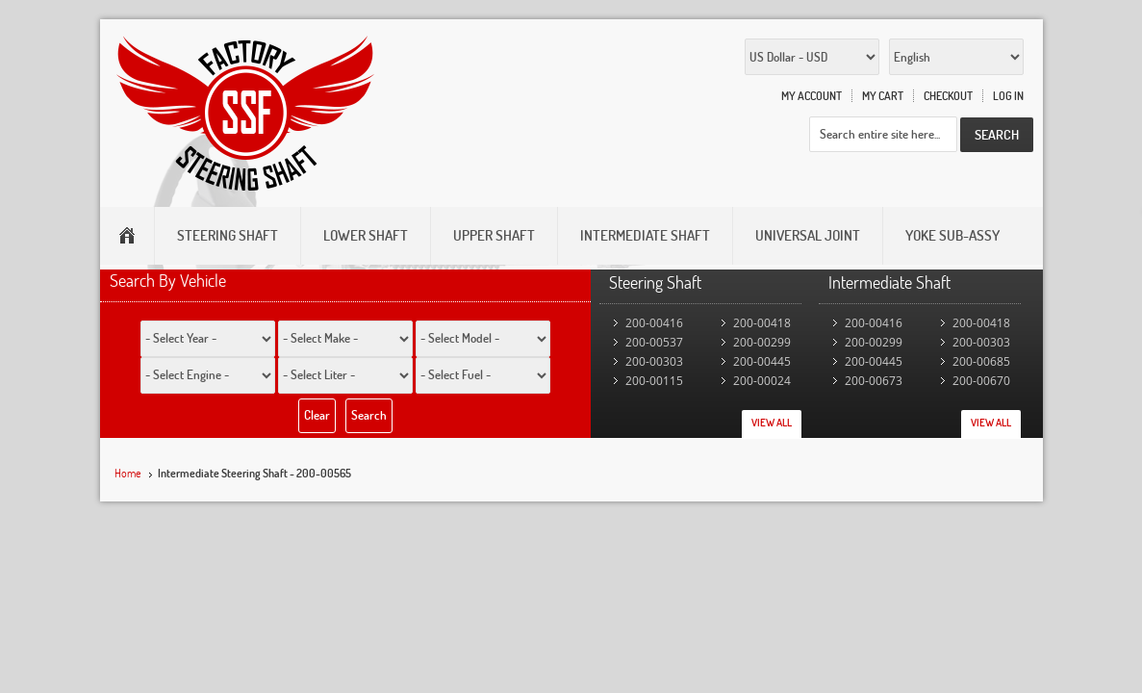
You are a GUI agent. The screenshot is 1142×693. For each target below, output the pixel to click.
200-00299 (762, 342)
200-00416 (654, 323)
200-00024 (762, 380)
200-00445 (762, 361)
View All (771, 422)
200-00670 (981, 380)
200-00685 (981, 361)
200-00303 (654, 361)
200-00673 (873, 380)
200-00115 (654, 380)
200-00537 (654, 342)
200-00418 (762, 323)
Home (127, 473)
